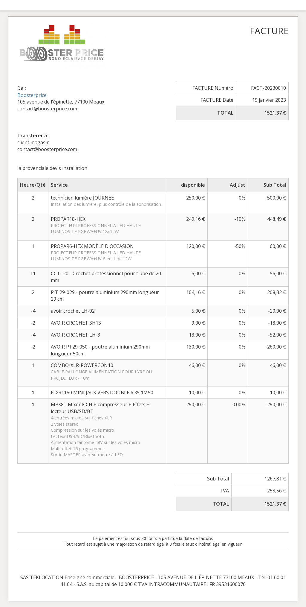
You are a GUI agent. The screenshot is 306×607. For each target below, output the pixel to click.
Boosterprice (32, 95)
